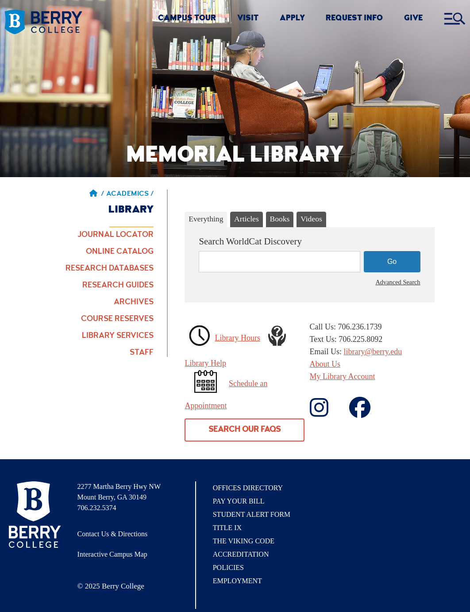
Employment (237, 581)
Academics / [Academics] (130, 194)
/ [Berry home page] (96, 194)
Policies (228, 567)
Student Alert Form (251, 514)
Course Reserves (117, 319)
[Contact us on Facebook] (328, 413)
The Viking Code (243, 541)
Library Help (205, 363)
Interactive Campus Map (112, 554)
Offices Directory (248, 488)
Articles (246, 218)
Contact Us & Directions (112, 534)
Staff (142, 353)
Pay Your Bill (239, 501)
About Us (325, 364)
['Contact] (369, 413)
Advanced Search (397, 282)
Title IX (227, 527)
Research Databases (109, 269)
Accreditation (241, 554)
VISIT (247, 19)
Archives (134, 302)
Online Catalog (120, 252)
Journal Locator (115, 235)
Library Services (118, 336)
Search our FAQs (244, 430)
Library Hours (237, 337)
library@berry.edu (373, 351)
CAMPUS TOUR (187, 19)
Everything (206, 218)
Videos (311, 218)
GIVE (413, 19)
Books (279, 218)
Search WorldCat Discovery (250, 241)
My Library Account (342, 376)
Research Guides (118, 286)
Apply (292, 19)
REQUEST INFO (354, 19)
